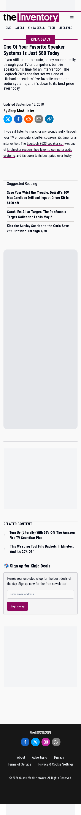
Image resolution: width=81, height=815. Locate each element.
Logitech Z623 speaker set (45, 143)
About (21, 757)
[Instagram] (45, 742)
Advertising (39, 757)
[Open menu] (72, 17)
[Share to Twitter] (7, 119)
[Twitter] (35, 742)
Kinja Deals (40, 39)
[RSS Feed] (56, 742)
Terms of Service (19, 764)
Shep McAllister (21, 110)
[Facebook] (25, 742)
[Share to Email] (39, 119)
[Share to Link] (49, 119)
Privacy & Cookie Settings (55, 764)
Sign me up (17, 606)
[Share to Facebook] (18, 119)
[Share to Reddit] (28, 119)
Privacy (59, 757)
